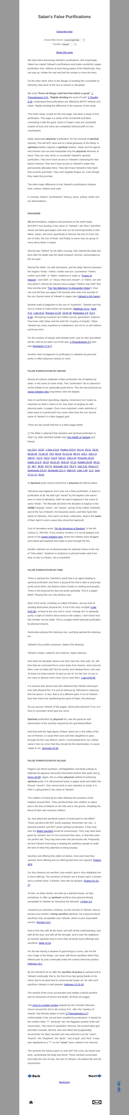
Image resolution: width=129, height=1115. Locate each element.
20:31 (41, 474)
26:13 (46, 462)
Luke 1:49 (82, 470)
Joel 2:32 (82, 466)
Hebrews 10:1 (35, 963)
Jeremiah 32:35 (50, 748)
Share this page (64, 52)
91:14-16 (67, 454)
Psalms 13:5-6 (68, 449)
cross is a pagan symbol (45, 1005)
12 (35, 474)
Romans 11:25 (53, 313)
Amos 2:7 (93, 466)
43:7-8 (48, 466)
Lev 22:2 (32, 449)
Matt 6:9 (71, 470)
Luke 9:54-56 (88, 677)
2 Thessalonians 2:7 (80, 342)
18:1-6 (80, 449)
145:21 (62, 458)
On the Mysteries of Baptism (70, 528)
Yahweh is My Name (89, 296)
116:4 (47, 458)
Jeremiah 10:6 (60, 466)
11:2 (91, 470)
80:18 (58, 454)
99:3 (75, 454)
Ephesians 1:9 (80, 313)
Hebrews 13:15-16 (74, 984)
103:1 (84, 454)
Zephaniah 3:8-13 (37, 470)
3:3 (91, 313)
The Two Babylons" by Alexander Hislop (69, 288)
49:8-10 (65, 462)
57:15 (73, 462)
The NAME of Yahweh (78, 437)
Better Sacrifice (45, 831)
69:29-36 (32, 454)
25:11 (88, 449)
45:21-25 (55, 462)
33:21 (95, 449)
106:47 (31, 458)
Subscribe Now (64, 31)
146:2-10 (71, 458)
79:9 (51, 454)
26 (70, 313)
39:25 (41, 466)
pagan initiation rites (38, 391)
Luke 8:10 (39, 313)
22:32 (41, 449)
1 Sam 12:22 (52, 449)
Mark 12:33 (45, 943)
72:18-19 (43, 454)
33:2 (71, 466)
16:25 (65, 313)
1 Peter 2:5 (86, 901)
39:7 (34, 466)
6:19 (30, 317)
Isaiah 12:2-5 (34, 462)
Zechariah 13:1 (56, 470)
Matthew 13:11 (82, 308)
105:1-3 (92, 454)
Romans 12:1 (44, 922)
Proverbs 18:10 (86, 458)
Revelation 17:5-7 (42, 346)
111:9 (39, 458)
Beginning (64, 1082)
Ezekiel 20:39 (85, 462)
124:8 (54, 458)
